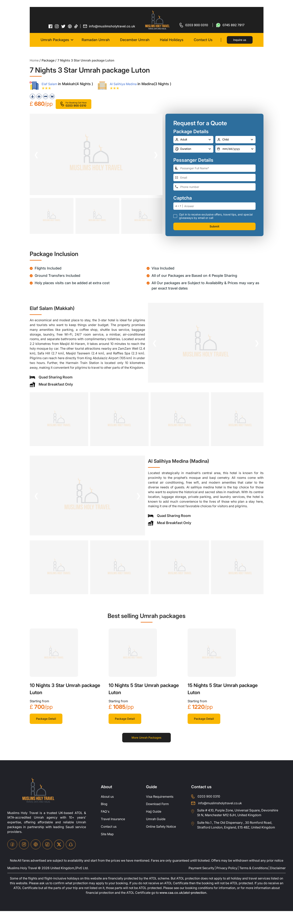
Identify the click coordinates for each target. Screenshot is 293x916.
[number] (220, 206)
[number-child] (235, 139)
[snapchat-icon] (71, 849)
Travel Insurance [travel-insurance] (113, 824)
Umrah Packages (55, 40)
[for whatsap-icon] (230, 25)
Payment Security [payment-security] (201, 873)
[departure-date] (235, 148)
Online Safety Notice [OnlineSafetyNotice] (161, 832)
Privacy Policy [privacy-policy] (226, 873)
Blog (104, 809)
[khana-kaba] (54, 657)
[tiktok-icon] (76, 26)
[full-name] (214, 168)
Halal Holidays (171, 40)
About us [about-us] (107, 801)
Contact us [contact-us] (109, 832)
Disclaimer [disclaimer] (278, 873)
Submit (214, 226)
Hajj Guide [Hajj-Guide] (153, 817)
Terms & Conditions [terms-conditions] (253, 873)
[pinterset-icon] (70, 26)
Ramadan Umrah (96, 40)
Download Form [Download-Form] (158, 809)
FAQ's (105, 817)
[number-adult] (193, 139)
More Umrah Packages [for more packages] (146, 742)
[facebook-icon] (50, 26)
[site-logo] (38, 795)
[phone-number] (214, 186)
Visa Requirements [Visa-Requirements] (159, 801)
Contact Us (203, 40)
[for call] (193, 25)
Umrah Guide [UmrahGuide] (155, 824)
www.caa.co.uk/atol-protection (183, 898)
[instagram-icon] (57, 26)
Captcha (182, 197)
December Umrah (135, 40)
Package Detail (46, 723)
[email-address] (214, 177)
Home (34, 60)
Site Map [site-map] (107, 839)
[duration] (193, 148)
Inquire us (239, 39)
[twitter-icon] (63, 26)
